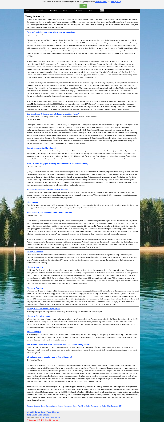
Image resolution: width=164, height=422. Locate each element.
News (83, 406)
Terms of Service (101, 2)
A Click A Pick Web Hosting (50, 417)
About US (30, 412)
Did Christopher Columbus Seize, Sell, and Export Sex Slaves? (53, 114)
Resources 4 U (96, 406)
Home (27, 11)
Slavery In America (35, 252)
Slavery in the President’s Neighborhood (43, 309)
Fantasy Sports (51, 406)
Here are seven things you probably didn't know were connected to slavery (57, 163)
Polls (88, 406)
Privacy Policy (116, 2)
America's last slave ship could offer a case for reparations (51, 32)
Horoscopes (68, 406)
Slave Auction (32, 202)
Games (42, 406)
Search (102, 10)
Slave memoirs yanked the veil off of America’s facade (49, 212)
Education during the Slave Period (41, 148)
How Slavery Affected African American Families (47, 189)
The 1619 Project (34, 332)
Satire (104, 406)
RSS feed (46, 415)
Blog (29, 415)
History (60, 406)
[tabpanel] (82, 208)
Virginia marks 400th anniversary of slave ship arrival (49, 357)
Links (40, 415)
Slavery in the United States (38, 316)
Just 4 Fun (76, 406)
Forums (34, 415)
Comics (37, 406)
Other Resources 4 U (114, 406)
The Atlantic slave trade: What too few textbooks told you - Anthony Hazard (58, 344)
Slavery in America (35, 288)
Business (30, 406)
